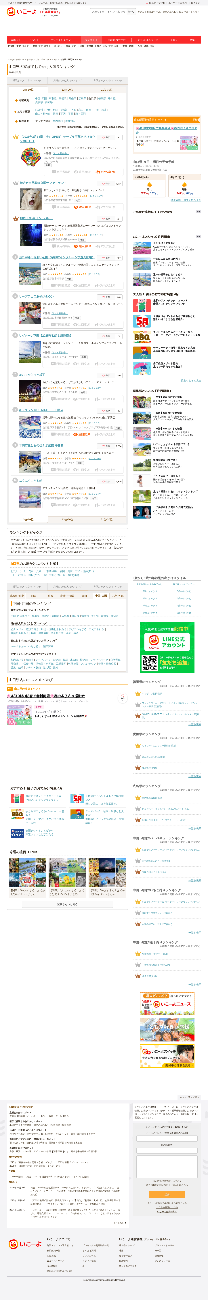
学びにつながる (78, 629)
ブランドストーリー (164, 1245)
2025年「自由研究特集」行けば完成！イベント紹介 (34, 1166)
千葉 (54, 46)
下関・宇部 (66, 113)
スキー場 (27, 1151)
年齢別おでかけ (117, 39)
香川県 (112, 98)
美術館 (69, 1142)
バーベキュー (18, 646)
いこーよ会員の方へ (167, 1211)
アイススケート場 (42, 1151)
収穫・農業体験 (40, 633)
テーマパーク (43, 659)
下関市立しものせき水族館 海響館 (41, 445)
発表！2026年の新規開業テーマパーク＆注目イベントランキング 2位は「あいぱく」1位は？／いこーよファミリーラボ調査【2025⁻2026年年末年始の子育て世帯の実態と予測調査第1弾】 (75, 1191)
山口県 (75, 615)
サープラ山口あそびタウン (36, 296)
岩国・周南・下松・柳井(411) (77, 571)
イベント (34, 39)
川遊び (91, 1134)
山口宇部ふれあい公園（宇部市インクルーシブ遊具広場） (57, 257)
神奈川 (47, 46)
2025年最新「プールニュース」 (73, 1162)
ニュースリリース (55, 1261)
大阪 (105, 46)
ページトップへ (189, 1097)
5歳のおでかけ (184, 598)
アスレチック (88, 663)
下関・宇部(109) (51, 575)
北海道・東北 (14, 46)
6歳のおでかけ (150, 605)
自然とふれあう (19, 633)
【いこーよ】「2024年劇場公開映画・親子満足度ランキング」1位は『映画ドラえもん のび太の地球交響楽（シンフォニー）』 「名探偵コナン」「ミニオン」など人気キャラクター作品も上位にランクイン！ (75, 1213)
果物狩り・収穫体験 (22, 663)
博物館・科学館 (45, 663)
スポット (16, 39)
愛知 (74, 46)
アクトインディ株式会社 (157, 1239)
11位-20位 (67, 89)
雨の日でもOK (153, 12)
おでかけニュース (148, 39)
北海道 (25, 46)
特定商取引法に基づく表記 (60, 1271)
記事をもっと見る (67, 904)
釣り (44, 1116)
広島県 (82, 98)
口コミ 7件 (94, 274)
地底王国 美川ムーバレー (36, 218)
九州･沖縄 (118, 595)
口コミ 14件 (95, 494)
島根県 (62, 98)
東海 (68, 46)
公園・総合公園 (107, 663)
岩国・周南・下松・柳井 (92, 109)
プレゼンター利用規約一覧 (96, 1245)
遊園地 (29, 659)
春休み (141, 12)
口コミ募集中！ (61, 153)
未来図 (158, 1250)
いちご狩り (34, 646)
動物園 (57, 659)
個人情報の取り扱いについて (167, 1180)
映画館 (43, 1142)
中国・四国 (128, 46)
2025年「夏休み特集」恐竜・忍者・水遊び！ (31, 1162)
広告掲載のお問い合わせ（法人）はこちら (167, 1185)
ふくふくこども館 (30, 480)
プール (59, 1116)
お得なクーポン (17, 1134)
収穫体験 (55, 1125)
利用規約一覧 (53, 1250)
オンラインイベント (61, 39)
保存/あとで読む (155, 3)
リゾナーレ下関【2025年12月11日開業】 (46, 335)
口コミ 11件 (96, 235)
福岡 (152, 46)
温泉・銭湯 (17, 667)
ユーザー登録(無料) (178, 3)
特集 (192, 39)
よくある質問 (89, 1250)
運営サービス (125, 1255)
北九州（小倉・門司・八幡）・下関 (55, 109)
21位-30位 (107, 89)
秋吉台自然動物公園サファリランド (43, 182)
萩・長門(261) (71, 575)
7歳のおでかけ (184, 605)
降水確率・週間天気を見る (186, 200)
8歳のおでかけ (150, 612)
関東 (35, 46)
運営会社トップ (126, 1245)
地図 (47, 165)
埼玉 (60, 46)
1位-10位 (28, 89)
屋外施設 (70, 121)
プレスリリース (162, 1261)
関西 (99, 46)
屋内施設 (58, 121)
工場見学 (61, 663)
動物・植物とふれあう (53, 629)
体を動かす (57, 633)
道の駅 (47, 667)
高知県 (49, 102)
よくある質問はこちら (167, 1207)
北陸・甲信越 (86, 46)
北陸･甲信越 (67, 595)
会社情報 (159, 1255)
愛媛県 (39, 102)
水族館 (74, 659)
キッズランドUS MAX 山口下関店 (41, 410)
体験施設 (73, 663)
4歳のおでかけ (150, 598)
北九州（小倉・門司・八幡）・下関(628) (34, 571)
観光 (55, 667)
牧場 (65, 659)
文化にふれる (96, 629)
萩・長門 (80, 113)
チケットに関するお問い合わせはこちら (167, 1203)
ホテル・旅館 (33, 667)
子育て (174, 39)
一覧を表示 (194, 724)
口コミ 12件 (95, 388)
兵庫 (116, 46)
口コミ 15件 (96, 196)
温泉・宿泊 (72, 633)
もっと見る (119, 1223)
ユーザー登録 (16, 1176)
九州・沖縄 (143, 46)
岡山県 (72, 98)
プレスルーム (89, 1255)
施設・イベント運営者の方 (60, 1245)
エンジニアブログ (128, 1266)
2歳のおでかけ (150, 591)
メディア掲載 (89, 1261)
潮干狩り (48, 646)
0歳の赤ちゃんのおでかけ (150, 584)
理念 (121, 1250)
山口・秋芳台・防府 (46, 113)
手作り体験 (25, 1125)
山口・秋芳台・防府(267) (25, 575)
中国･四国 (41, 98)
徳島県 (102, 98)
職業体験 (66, 1125)
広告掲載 (51, 1255)
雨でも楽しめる (17, 1142)
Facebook (52, 1266)
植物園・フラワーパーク (94, 659)
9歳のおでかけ (184, 612)
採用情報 (123, 1261)
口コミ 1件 (94, 423)
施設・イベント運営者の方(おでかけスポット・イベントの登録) (57, 1176)
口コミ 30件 (95, 458)
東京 (40, 46)
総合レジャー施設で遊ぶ (25, 629)
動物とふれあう (170, 12)
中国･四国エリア (20, 615)
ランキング (91, 39)
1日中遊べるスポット (190, 12)
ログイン (195, 3)
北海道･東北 (17, 595)
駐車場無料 (47, 1134)
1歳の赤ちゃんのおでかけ (184, 584)
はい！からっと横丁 (32, 374)
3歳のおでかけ (184, 591)
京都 (110, 46)
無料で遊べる (33, 1134)
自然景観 (115, 659)
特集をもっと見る (191, 380)
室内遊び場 (17, 659)
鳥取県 (53, 98)
